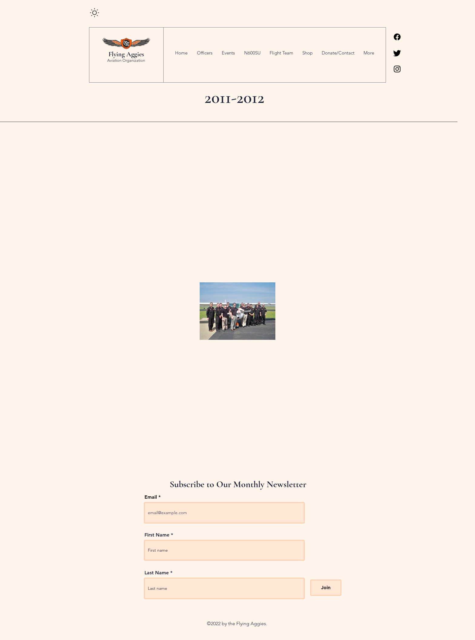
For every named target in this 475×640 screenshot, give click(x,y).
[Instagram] (397, 69)
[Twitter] (397, 52)
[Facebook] (397, 36)
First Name (156, 535)
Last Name (156, 572)
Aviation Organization (126, 60)
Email (150, 497)
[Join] (325, 587)
